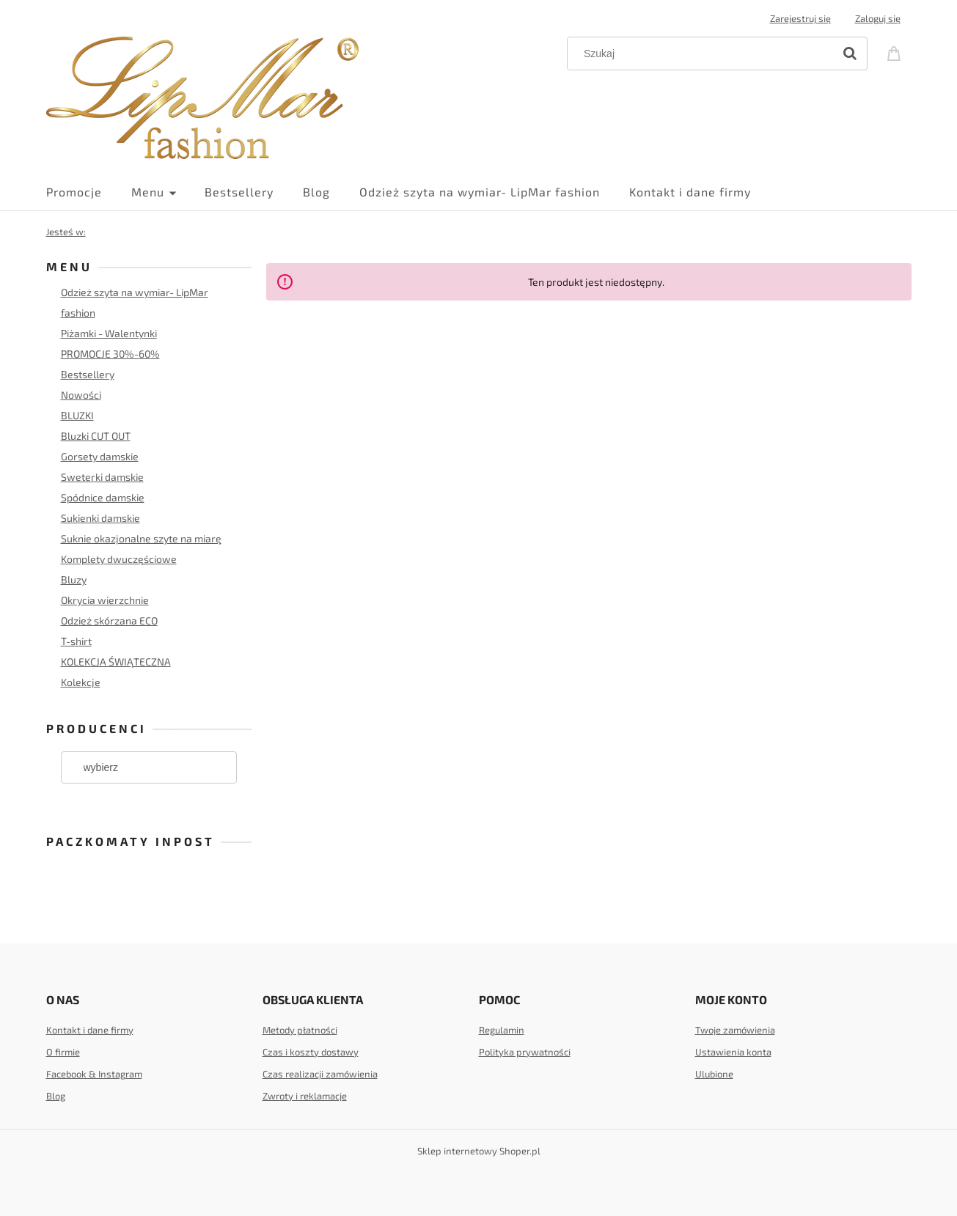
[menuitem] (88, 192)
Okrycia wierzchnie (105, 600)
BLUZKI (77, 415)
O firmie (63, 1052)
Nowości (81, 394)
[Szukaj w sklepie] (703, 53)
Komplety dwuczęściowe (119, 559)
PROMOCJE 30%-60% (110, 353)
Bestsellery (87, 374)
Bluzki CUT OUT (96, 436)
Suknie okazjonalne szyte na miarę (141, 538)
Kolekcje (80, 682)
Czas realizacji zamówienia (320, 1074)
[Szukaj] (850, 53)
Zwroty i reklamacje (305, 1096)
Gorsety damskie (100, 456)
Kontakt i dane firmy (89, 1030)
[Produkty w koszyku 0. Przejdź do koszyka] (896, 52)
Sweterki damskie (102, 477)
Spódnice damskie (102, 497)
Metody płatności (300, 1030)
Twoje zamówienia (735, 1030)
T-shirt (76, 641)
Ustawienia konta (733, 1052)
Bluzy (74, 579)
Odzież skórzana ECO (109, 620)
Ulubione (714, 1074)
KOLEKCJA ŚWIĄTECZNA (116, 661)
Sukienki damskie (100, 518)
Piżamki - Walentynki (109, 333)
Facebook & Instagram (94, 1074)
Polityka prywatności (525, 1052)
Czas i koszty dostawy (311, 1052)
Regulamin (501, 1030)
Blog (55, 1096)
